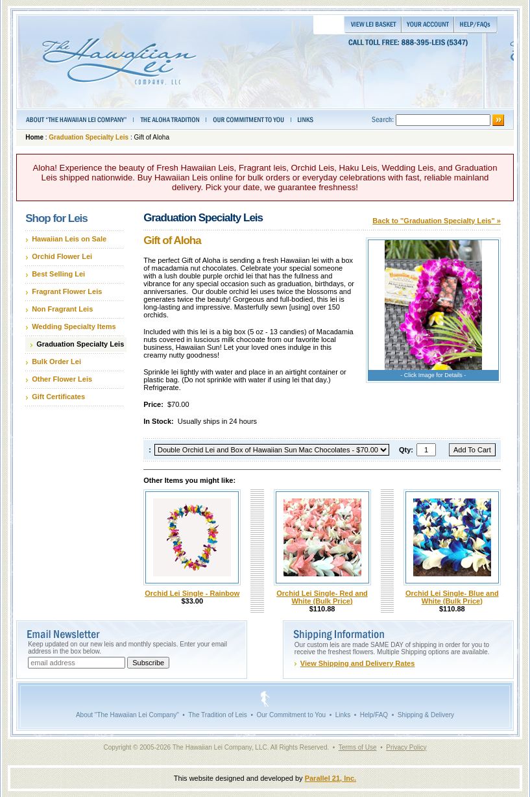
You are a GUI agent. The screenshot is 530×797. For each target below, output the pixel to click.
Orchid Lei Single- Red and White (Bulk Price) (322, 597)
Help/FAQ (374, 714)
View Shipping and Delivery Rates (357, 663)
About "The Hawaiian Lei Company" (127, 714)
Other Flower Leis (62, 379)
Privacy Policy (406, 747)
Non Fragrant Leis (62, 309)
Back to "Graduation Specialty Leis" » (436, 221)
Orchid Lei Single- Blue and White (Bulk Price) (452, 597)
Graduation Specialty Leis (88, 137)
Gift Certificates (58, 396)
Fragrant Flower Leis (67, 291)
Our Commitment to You (291, 714)
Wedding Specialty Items (73, 326)
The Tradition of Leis (217, 714)
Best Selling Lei (58, 274)
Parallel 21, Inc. (331, 778)
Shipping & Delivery (426, 714)
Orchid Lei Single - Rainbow (192, 593)
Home (34, 137)
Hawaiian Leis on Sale (69, 239)
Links (342, 714)
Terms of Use (358, 747)
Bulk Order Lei (56, 361)
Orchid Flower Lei (62, 256)
